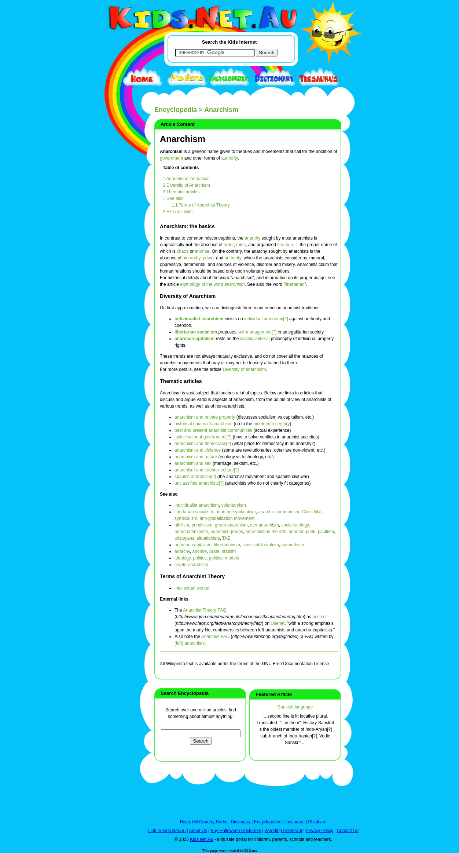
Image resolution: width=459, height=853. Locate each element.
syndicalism (186, 518)
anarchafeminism (191, 531)
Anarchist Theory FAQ (204, 610)
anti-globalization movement (227, 518)
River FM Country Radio (203, 821)
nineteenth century (271, 423)
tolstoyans (184, 538)
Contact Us (347, 830)
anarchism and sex (193, 463)
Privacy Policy (319, 830)
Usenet (277, 623)
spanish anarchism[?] (195, 476)
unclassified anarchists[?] (199, 483)
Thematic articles (181, 381)
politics (199, 558)
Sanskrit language (295, 707)
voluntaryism (233, 505)
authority (229, 158)
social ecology (294, 525)
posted (319, 616)
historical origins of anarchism (203, 423)
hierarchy (191, 257)
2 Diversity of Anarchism (186, 185)
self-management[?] (257, 332)
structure (285, 244)
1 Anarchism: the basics (186, 178)
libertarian (295, 284)
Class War (312, 511)
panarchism (292, 544)
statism (229, 551)
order (229, 244)
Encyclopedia (175, 109)
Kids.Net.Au (201, 839)
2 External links (177, 211)
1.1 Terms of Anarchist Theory (201, 205)
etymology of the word (212, 284)
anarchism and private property (205, 417)
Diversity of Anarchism (188, 296)
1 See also (173, 198)
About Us (198, 830)
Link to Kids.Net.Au (167, 830)
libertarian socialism (196, 332)
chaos (182, 251)
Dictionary (240, 821)
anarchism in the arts (265, 531)
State (214, 551)
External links (174, 599)
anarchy (252, 238)
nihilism (182, 525)
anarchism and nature (196, 456)
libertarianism (227, 544)
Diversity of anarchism (244, 369)
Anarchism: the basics (187, 226)
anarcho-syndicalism (236, 511)
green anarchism (231, 525)
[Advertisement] (114, 268)
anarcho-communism (278, 511)
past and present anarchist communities (213, 430)
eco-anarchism (264, 525)
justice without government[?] (203, 437)
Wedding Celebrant (283, 830)
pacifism (326, 531)
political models (224, 558)
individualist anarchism (199, 318)
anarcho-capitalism (194, 338)
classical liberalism (260, 544)
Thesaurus (294, 821)
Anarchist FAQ (215, 636)
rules (241, 244)
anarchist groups (226, 531)
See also (169, 494)
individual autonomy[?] (266, 318)
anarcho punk (302, 531)
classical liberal (255, 338)
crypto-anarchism (191, 564)
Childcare (317, 821)
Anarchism (182, 139)
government (171, 158)
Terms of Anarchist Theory (192, 576)
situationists (208, 538)
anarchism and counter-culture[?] (207, 470)
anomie (202, 251)
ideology (183, 558)
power (209, 257)
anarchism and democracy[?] (203, 443)
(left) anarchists (190, 643)
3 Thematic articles (181, 191)
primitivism (202, 525)
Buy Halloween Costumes (235, 830)
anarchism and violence (198, 450)
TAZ (226, 538)
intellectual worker (192, 588)
